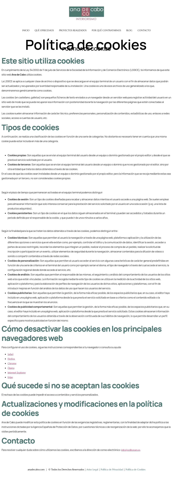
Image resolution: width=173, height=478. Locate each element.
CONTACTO (144, 30)
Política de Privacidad (112, 469)
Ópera (11, 368)
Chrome (12, 363)
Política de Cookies (135, 469)
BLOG (129, 30)
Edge (10, 377)
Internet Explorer (17, 372)
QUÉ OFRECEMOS (44, 30)
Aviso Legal (92, 469)
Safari (10, 354)
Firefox (11, 358)
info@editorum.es (130, 449)
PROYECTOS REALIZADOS (72, 30)
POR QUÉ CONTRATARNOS (106, 30)
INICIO (25, 30)
